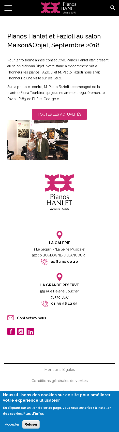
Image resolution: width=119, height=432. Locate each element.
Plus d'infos (33, 414)
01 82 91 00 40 (64, 261)
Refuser (31, 425)
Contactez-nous (31, 318)
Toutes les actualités (59, 114)
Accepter (12, 425)
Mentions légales (59, 369)
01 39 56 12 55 (64, 303)
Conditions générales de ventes (59, 380)
